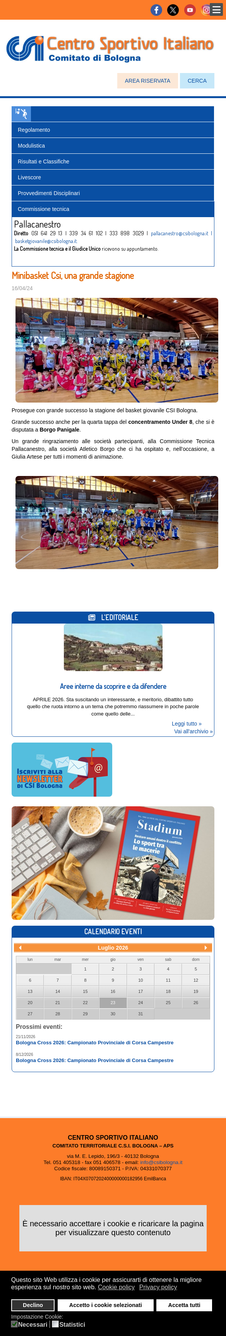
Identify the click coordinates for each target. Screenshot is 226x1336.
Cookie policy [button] (116, 1287)
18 (168, 991)
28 (57, 1013)
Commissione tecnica (43, 209)
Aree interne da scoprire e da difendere (113, 686)
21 (57, 1002)
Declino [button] (33, 1305)
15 (85, 991)
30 (113, 1013)
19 (195, 991)
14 (57, 991)
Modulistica (31, 146)
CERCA (197, 81)
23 (113, 1002)
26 (195, 1002)
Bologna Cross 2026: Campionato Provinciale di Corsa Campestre (94, 1042)
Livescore (29, 177)
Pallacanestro (21, 114)
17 (140, 991)
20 (30, 1002)
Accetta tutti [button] (184, 1305)
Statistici (72, 1325)
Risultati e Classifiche (43, 161)
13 (30, 991)
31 (140, 1013)
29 (85, 1013)
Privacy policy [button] (158, 1287)
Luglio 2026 (113, 948)
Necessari (33, 1325)
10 (140, 980)
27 (30, 1013)
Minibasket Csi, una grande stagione (73, 275)
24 (140, 1002)
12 (195, 980)
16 (113, 991)
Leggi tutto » (187, 724)
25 (168, 1002)
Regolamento (34, 130)
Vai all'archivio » (193, 731)
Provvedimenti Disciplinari (49, 193)
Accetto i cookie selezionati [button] (105, 1305)
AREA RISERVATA (147, 81)
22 (85, 1002)
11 (168, 980)
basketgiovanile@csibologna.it (46, 241)
